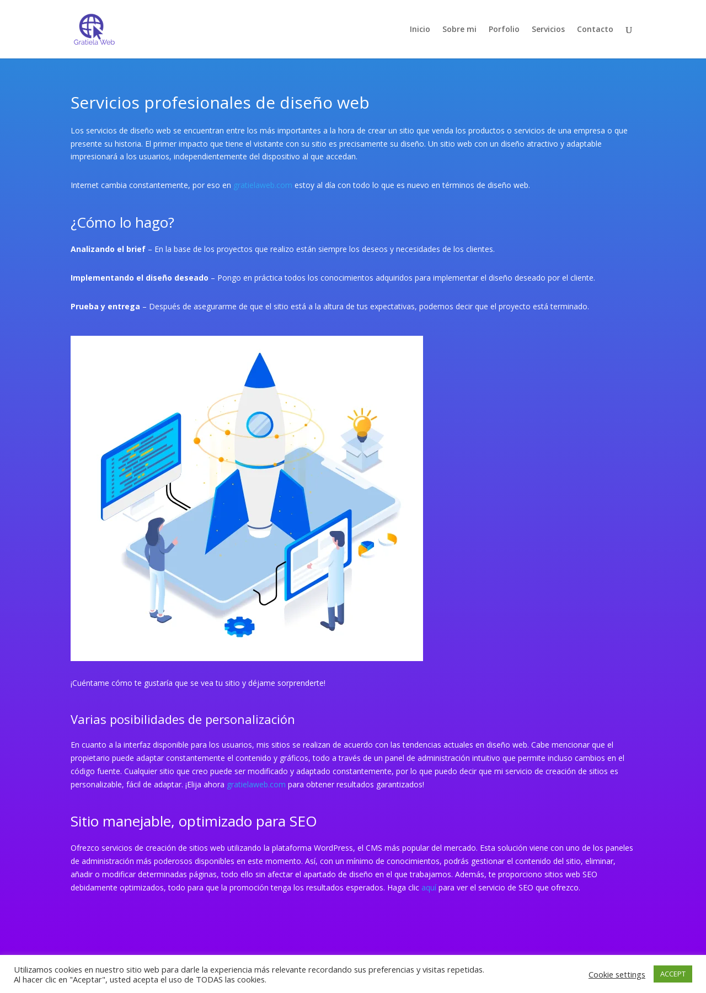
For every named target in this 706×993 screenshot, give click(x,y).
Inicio (420, 29)
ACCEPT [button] (673, 974)
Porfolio (504, 29)
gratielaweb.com (262, 185)
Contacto (595, 29)
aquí (428, 887)
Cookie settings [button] (617, 974)
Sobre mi (459, 29)
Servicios (548, 29)
